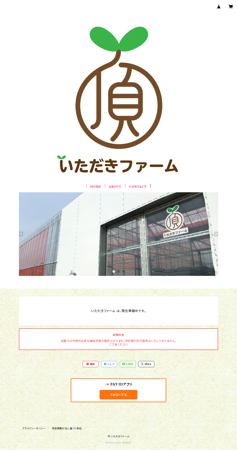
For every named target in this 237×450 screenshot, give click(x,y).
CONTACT (138, 186)
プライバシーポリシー (34, 428)
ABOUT (115, 186)
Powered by (118, 442)
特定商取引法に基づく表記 (67, 428)
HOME (95, 186)
